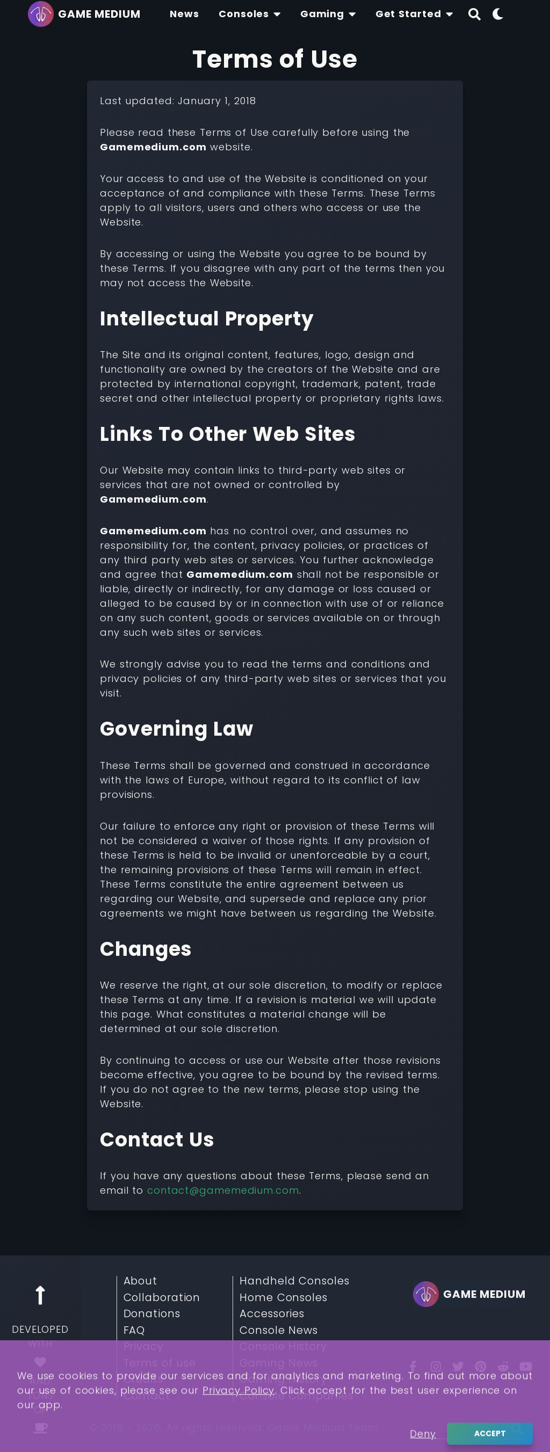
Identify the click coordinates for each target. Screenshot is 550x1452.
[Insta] (436, 1367)
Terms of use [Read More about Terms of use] (160, 1363)
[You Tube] (526, 1367)
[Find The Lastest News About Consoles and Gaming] (184, 14)
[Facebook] (413, 1367)
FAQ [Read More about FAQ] (135, 1330)
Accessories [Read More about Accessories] (272, 1314)
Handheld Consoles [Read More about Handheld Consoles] (294, 1281)
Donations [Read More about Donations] (152, 1314)
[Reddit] (503, 1367)
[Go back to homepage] (87, 14)
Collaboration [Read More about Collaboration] (162, 1298)
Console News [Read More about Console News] (279, 1330)
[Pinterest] (481, 1367)
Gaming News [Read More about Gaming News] (279, 1363)
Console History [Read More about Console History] (283, 1346)
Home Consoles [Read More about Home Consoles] (284, 1298)
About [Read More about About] (141, 1281)
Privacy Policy (238, 1425)
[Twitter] (458, 1367)
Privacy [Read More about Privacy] (144, 1346)
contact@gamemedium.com (223, 1190)
